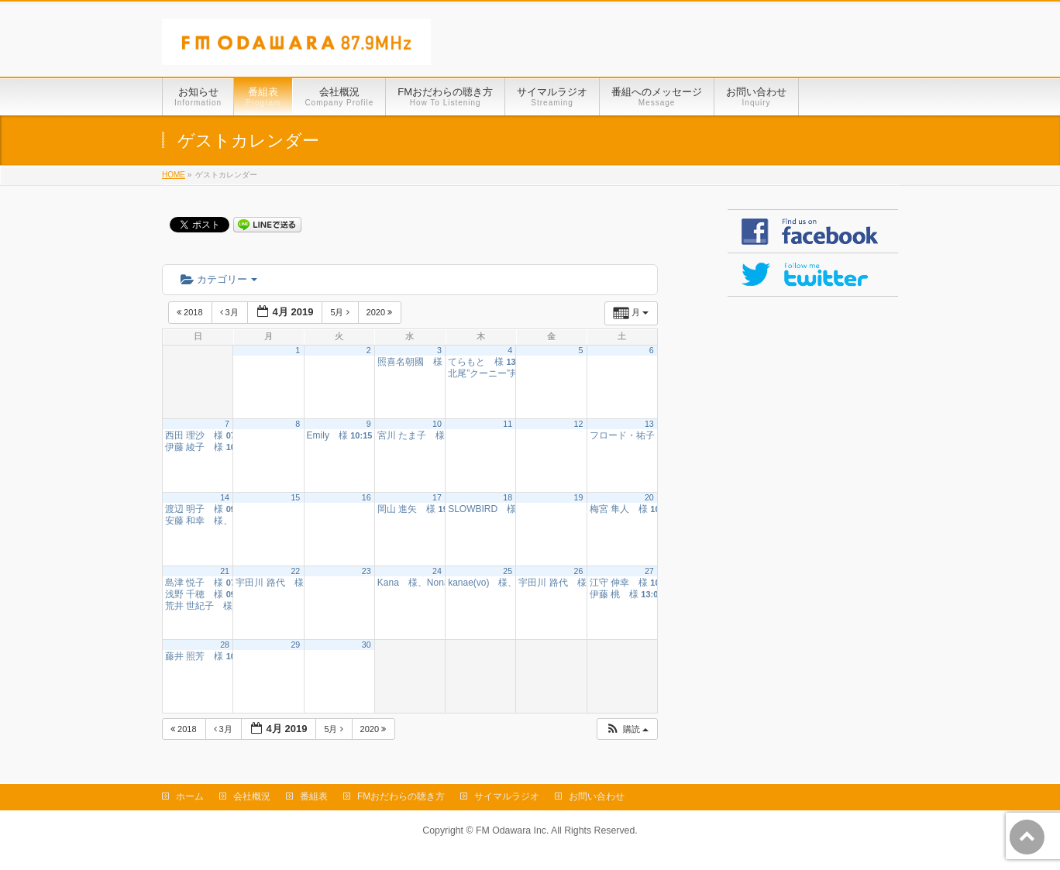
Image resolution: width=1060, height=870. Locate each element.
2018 (191, 312)
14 (224, 497)
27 (649, 571)
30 (366, 644)
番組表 (314, 796)
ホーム (190, 796)
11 (507, 423)
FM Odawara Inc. (512, 830)
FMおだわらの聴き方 (401, 796)
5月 (340, 312)
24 (437, 571)
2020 (381, 312)
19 (578, 497)
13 (649, 423)
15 (295, 497)
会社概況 (251, 796)
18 (507, 497)
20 (649, 497)
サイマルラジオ (506, 796)
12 (578, 423)
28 (224, 644)
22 (295, 571)
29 (295, 644)
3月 (230, 312)
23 (366, 571)
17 (437, 497)
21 (224, 571)
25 (507, 571)
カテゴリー (219, 279)
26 (578, 571)
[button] (626, 729)
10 (437, 423)
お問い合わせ (597, 796)
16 (366, 497)
